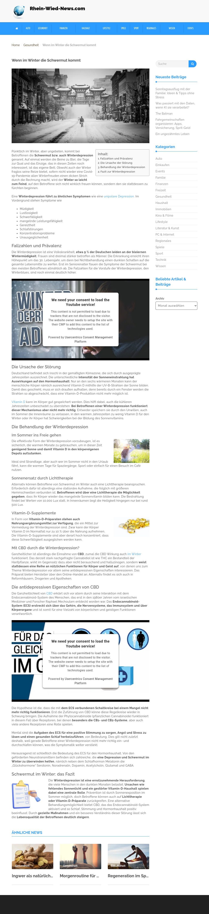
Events (190, 28)
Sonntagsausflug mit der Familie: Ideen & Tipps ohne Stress (175, 93)
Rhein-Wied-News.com (57, 8)
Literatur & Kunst (167, 228)
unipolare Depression (119, 196)
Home (16, 45)
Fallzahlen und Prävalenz (116, 158)
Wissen (172, 28)
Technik (161, 259)
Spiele (123, 28)
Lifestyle (106, 28)
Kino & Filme (164, 215)
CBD (49, 593)
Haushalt (86, 28)
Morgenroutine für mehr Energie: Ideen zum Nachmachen (80, 875)
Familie (161, 177)
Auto (28, 28)
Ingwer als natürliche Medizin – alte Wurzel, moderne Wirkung (32, 875)
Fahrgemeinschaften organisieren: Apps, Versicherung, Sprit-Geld (173, 123)
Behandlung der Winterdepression (122, 167)
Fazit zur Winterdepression (118, 171)
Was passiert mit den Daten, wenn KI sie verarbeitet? (175, 105)
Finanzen (63, 28)
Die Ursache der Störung (116, 162)
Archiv (160, 298)
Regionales (151, 28)
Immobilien (163, 209)
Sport (136, 28)
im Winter (134, 554)
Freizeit (161, 190)
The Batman (164, 113)
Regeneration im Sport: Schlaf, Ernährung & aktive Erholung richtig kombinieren (128, 875)
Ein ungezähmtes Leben (173, 134)
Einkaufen (162, 165)
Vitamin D (18, 402)
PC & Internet (165, 234)
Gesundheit (43, 28)
